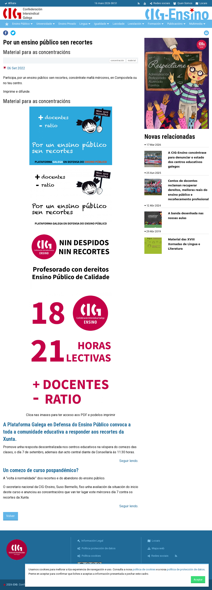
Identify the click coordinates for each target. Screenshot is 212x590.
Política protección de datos (96, 548)
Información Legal (90, 540)
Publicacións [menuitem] (175, 23)
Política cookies (89, 555)
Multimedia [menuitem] (195, 23)
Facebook (5, 32)
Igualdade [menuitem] (100, 23)
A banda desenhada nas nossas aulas (186, 216)
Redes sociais (160, 3)
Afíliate (10, 3)
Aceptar (198, 579)
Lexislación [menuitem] (134, 23)
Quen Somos (182, 3)
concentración (117, 60)
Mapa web (156, 548)
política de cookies (144, 569)
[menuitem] (7, 24)
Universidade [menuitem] (44, 23)
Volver (10, 516)
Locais (201, 3)
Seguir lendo (128, 461)
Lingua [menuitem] (83, 23)
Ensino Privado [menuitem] (67, 23)
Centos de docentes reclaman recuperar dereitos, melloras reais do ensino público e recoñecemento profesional (188, 190)
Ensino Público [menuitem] (21, 23)
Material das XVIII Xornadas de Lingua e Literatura (184, 244)
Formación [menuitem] (154, 23)
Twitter (13, 32)
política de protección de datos (186, 569)
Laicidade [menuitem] (119, 23)
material (132, 60)
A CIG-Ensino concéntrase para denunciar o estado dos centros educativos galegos (187, 159)
